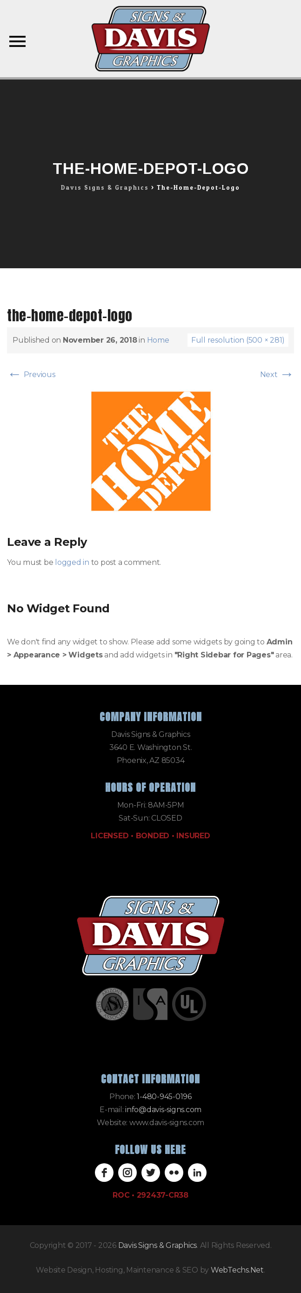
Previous (31, 374)
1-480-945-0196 (164, 1096)
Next (277, 374)
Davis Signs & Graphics (157, 1245)
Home (158, 340)
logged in (72, 562)
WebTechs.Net (237, 1270)
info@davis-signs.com (163, 1109)
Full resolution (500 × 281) (238, 340)
